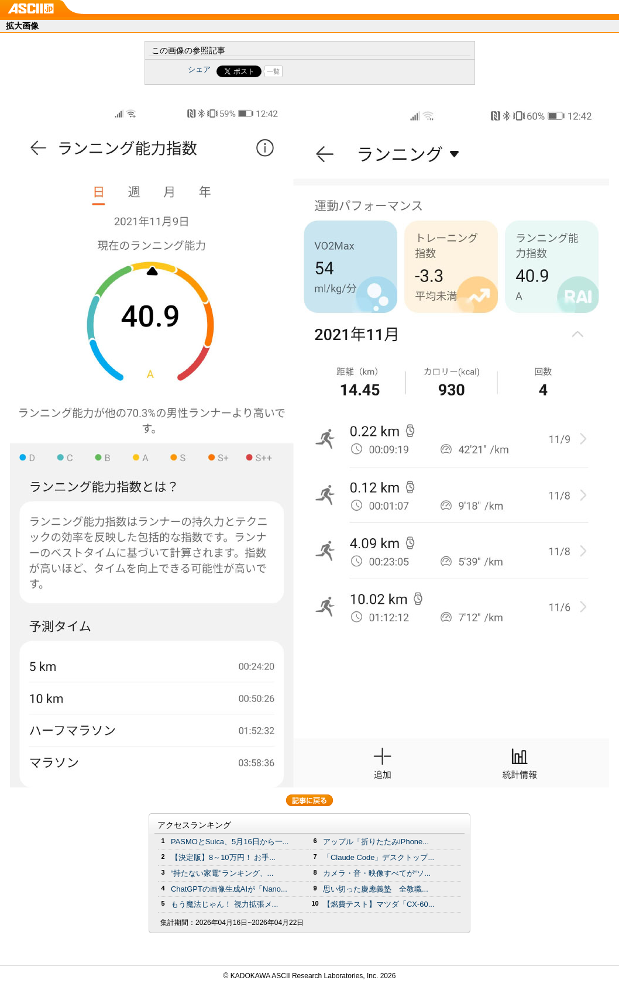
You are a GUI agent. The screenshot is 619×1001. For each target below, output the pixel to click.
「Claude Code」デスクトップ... (378, 857)
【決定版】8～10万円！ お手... (223, 857)
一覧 (273, 71)
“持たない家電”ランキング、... (222, 873)
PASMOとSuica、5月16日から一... (229, 841)
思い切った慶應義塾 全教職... (375, 889)
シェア (199, 69)
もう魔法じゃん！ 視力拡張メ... (224, 904)
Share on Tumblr (353, 71)
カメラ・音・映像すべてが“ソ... (377, 873)
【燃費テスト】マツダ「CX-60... (378, 904)
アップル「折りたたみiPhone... (376, 841)
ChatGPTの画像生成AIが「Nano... (229, 889)
